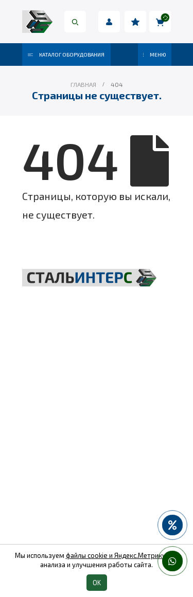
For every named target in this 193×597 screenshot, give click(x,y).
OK (97, 582)
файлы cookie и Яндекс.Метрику (116, 555)
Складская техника (97, 417)
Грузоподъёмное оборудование (96, 399)
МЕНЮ (154, 54)
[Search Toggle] (75, 21)
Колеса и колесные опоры (96, 487)
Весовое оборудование (96, 452)
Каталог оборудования (66, 54)
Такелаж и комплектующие (96, 434)
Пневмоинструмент (96, 469)
